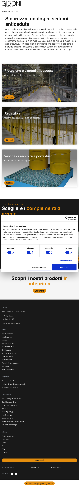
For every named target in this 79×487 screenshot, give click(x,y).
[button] (75, 3)
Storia (4, 446)
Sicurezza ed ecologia (9, 425)
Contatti (4, 452)
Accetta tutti (64, 267)
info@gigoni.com (7, 316)
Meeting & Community (9, 353)
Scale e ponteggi (7, 412)
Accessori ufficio (7, 418)
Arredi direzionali (7, 334)
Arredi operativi (7, 337)
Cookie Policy (34, 467)
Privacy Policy (56, 467)
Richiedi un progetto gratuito (39, 483)
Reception (5, 340)
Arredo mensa (7, 415)
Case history (6, 439)
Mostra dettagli (66, 260)
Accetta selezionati (39, 267)
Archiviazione (6, 366)
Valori (4, 449)
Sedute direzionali (8, 343)
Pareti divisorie (7, 360)
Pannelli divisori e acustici (11, 363)
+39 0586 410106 (8, 319)
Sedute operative (8, 347)
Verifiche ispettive (8, 436)
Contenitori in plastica (9, 405)
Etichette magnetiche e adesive (13, 421)
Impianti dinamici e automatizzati (13, 384)
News (4, 443)
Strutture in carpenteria (10, 387)
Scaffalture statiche (8, 381)
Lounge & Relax (7, 356)
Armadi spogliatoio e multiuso (12, 399)
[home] (11, 4)
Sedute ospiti (6, 350)
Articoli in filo (6, 408)
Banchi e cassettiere (9, 402)
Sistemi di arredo (8, 369)
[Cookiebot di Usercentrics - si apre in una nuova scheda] (67, 218)
